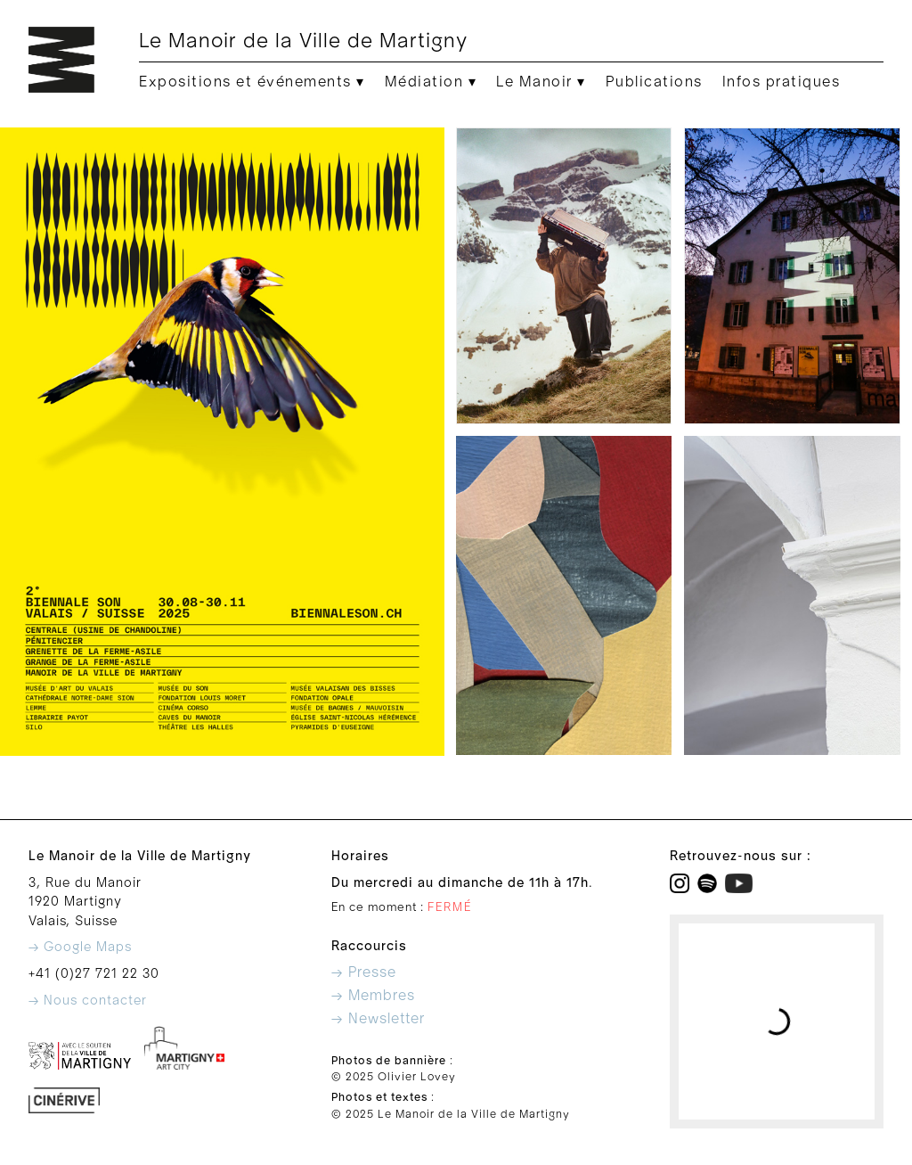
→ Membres (373, 996)
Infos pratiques (781, 82)
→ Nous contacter (87, 1000)
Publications (654, 82)
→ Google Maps (80, 947)
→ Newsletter (378, 1019)
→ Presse (363, 972)
